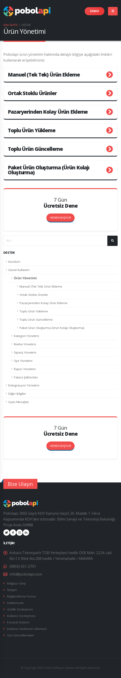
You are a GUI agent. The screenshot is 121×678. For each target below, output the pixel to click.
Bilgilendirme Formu (21, 596)
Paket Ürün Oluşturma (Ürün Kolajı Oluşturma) (51, 328)
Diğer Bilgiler (17, 394)
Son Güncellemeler (20, 635)
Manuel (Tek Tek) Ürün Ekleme (40, 286)
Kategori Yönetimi (26, 336)
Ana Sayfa (10, 25)
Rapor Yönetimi (25, 369)
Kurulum (14, 262)
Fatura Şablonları (26, 377)
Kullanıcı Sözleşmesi (21, 616)
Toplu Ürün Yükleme (33, 311)
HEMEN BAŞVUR (62, 444)
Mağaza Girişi (16, 583)
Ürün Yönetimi (25, 278)
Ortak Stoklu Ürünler (33, 295)
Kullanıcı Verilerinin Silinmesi (27, 629)
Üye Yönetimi (23, 361)
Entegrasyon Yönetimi (23, 385)
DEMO (94, 11)
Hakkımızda (15, 603)
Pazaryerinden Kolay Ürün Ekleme (43, 303)
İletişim (12, 590)
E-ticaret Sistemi (18, 622)
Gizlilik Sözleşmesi (20, 609)
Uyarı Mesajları (18, 402)
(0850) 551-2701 (22, 566)
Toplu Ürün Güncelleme (36, 320)
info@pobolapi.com (25, 574)
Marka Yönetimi (25, 344)
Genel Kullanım (19, 270)
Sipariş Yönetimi (25, 352)
